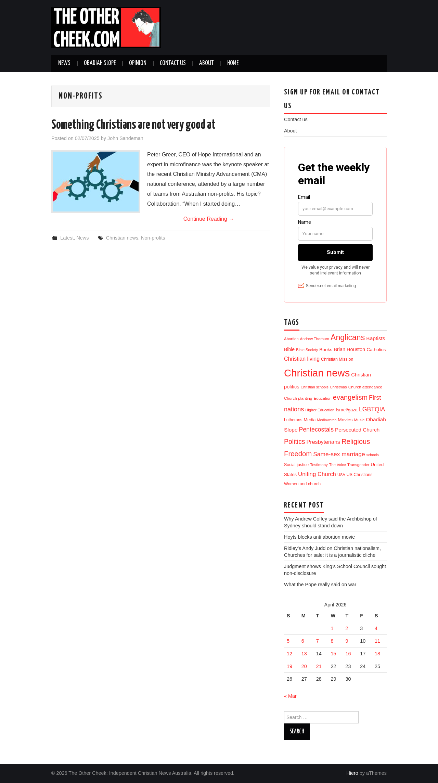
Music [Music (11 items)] (359, 420)
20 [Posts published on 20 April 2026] (304, 666)
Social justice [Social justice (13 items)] (296, 464)
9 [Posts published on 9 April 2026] (346, 641)
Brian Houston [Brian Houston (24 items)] (349, 349)
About (206, 63)
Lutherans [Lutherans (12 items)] (293, 420)
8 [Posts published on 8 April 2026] (332, 641)
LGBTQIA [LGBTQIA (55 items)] (372, 409)
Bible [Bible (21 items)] (289, 349)
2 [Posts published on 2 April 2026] (346, 628)
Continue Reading (208, 219)
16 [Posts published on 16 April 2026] (348, 653)
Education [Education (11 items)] (322, 398)
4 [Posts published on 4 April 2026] (376, 628)
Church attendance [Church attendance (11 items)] (365, 387)
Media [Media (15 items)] (310, 419)
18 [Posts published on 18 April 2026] (377, 653)
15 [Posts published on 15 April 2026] (333, 653)
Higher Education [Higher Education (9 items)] (319, 410)
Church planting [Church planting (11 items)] (298, 398)
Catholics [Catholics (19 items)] (376, 349)
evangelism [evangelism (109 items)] (350, 397)
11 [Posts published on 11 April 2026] (377, 641)
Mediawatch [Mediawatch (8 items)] (326, 420)
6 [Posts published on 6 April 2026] (302, 641)
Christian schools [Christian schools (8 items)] (314, 387)
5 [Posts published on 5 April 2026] (288, 641)
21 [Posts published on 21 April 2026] (319, 666)
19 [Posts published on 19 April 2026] (289, 666)
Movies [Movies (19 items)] (345, 419)
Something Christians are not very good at (133, 125)
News (64, 63)
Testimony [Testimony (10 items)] (319, 465)
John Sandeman (125, 138)
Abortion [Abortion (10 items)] (291, 339)
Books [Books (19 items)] (325, 349)
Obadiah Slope (100, 63)
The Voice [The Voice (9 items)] (337, 465)
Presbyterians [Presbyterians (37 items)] (323, 442)
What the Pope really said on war (320, 584)
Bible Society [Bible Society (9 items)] (307, 350)
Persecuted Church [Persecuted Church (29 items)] (357, 430)
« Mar (290, 696)
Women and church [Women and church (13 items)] (302, 484)
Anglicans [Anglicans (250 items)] (348, 337)
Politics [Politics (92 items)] (294, 441)
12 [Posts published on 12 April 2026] (289, 653)
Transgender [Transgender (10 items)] (358, 465)
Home (233, 63)
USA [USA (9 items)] (341, 475)
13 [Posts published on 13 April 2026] (304, 653)
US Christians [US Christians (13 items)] (360, 474)
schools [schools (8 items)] (372, 455)
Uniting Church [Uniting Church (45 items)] (317, 474)
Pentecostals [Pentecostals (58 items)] (316, 429)
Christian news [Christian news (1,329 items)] (317, 372)
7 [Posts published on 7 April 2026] (317, 641)
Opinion (137, 63)
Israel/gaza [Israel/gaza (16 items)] (347, 409)
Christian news (122, 238)
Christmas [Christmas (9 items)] (338, 387)
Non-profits (153, 238)
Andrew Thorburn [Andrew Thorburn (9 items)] (314, 339)
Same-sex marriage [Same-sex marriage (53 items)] (339, 454)
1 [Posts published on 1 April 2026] (332, 628)
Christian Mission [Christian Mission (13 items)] (337, 359)
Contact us (173, 63)
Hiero (352, 773)
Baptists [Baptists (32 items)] (375, 338)
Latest (67, 238)
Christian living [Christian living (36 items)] (302, 359)
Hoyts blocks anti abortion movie (319, 537)
